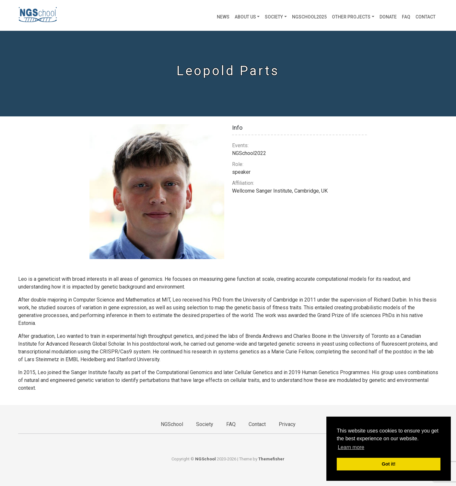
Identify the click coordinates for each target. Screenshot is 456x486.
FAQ (406, 16)
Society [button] (274, 16)
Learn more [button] (351, 447)
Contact (425, 16)
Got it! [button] (388, 464)
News (223, 16)
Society (204, 424)
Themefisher (271, 458)
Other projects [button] (351, 16)
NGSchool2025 (309, 16)
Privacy (287, 424)
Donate (388, 16)
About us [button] (245, 16)
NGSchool (172, 424)
